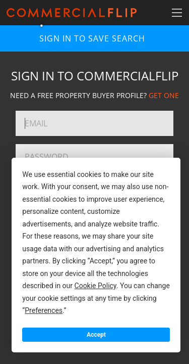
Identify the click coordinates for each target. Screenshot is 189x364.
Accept (96, 334)
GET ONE (164, 95)
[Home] (72, 12)
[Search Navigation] (176, 12)
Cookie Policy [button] (95, 286)
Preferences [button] (43, 310)
